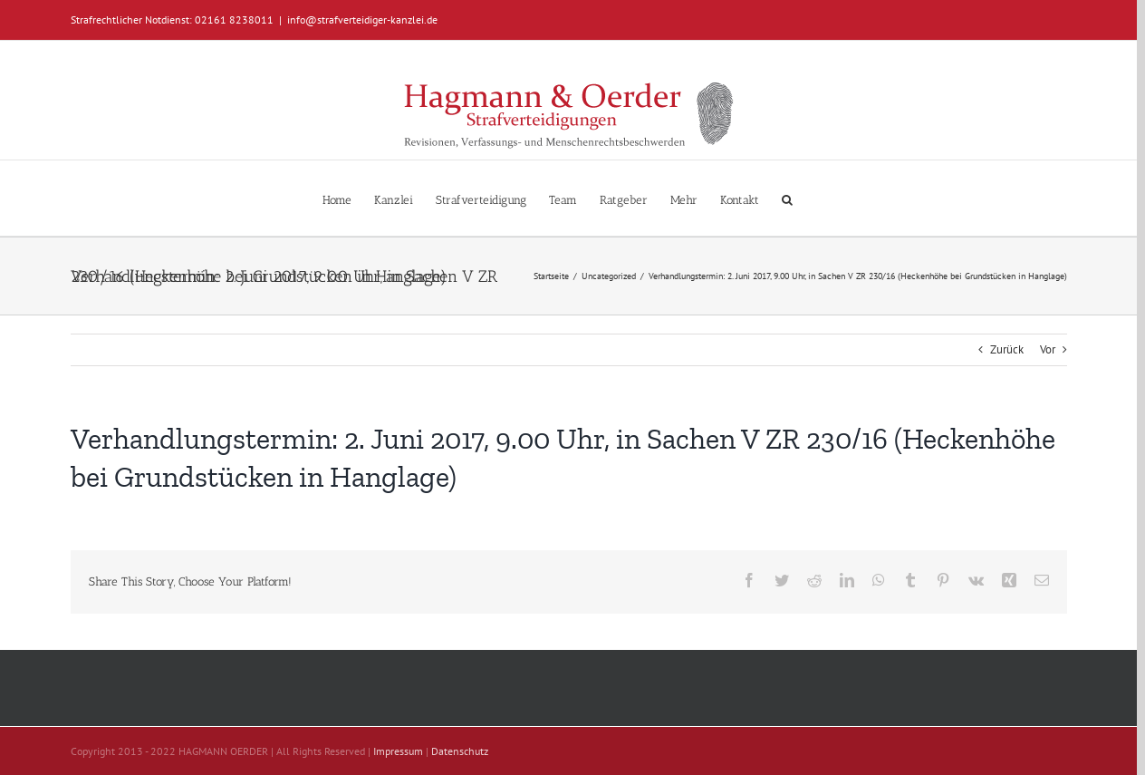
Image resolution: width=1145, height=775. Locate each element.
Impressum (398, 751)
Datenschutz (459, 751)
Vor (1047, 349)
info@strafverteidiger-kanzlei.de (362, 19)
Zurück (1007, 349)
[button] (787, 198)
